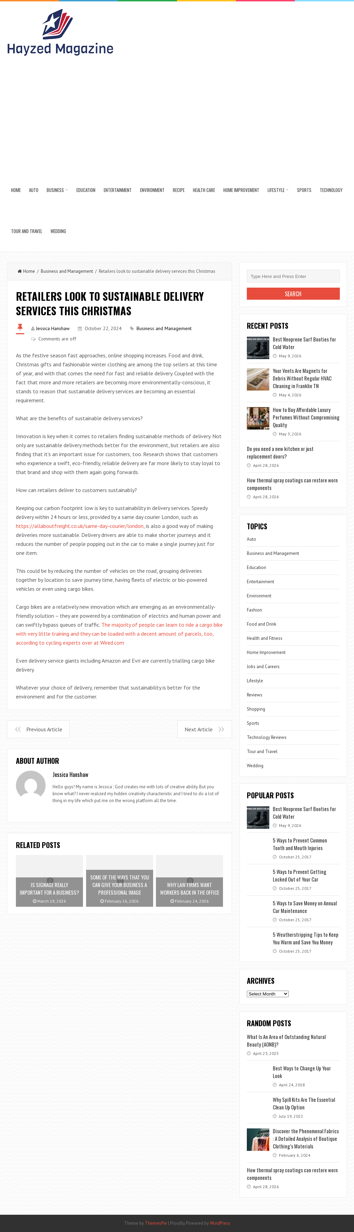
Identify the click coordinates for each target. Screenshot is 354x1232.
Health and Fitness (264, 638)
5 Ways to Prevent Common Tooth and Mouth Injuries (300, 843)
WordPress (220, 1223)
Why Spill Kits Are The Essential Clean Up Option (304, 1103)
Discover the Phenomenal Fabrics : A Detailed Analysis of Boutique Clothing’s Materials (306, 1138)
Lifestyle (276, 189)
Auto (33, 189)
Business (55, 189)
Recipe (179, 189)
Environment (152, 189)
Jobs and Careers (263, 667)
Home (16, 189)
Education (85, 189)
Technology (331, 189)
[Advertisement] (177, 117)
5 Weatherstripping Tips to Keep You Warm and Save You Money (305, 938)
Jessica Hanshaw (52, 328)
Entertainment (118, 189)
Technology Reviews (267, 737)
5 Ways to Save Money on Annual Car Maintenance (305, 906)
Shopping (256, 709)
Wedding (58, 231)
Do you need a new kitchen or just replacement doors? (280, 452)
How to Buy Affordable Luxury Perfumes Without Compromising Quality (306, 417)
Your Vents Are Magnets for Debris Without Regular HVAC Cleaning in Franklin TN (302, 378)
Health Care (204, 189)
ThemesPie (156, 1223)
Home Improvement (241, 189)
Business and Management (67, 271)
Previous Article (44, 729)
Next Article (199, 729)
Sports (304, 189)
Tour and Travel (26, 231)
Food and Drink (261, 624)
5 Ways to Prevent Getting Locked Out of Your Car (299, 875)
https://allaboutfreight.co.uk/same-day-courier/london (79, 525)
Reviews (254, 695)
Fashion (254, 610)
